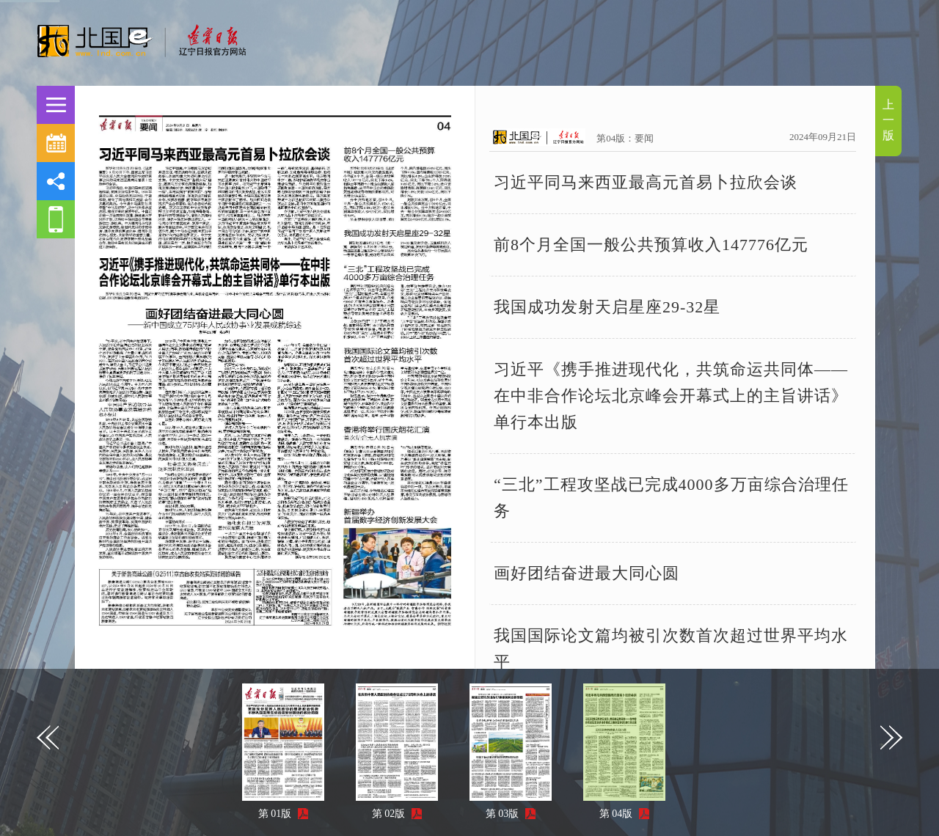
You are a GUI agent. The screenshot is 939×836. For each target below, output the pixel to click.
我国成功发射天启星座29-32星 (607, 307)
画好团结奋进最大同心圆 (586, 573)
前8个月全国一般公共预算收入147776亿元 (651, 244)
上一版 (888, 120)
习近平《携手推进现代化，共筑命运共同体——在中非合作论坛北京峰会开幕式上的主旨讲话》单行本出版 (671, 395)
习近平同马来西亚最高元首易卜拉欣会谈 (645, 182)
